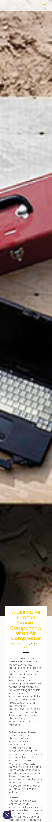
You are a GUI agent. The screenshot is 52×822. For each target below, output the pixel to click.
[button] (7, 815)
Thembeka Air (16, 643)
